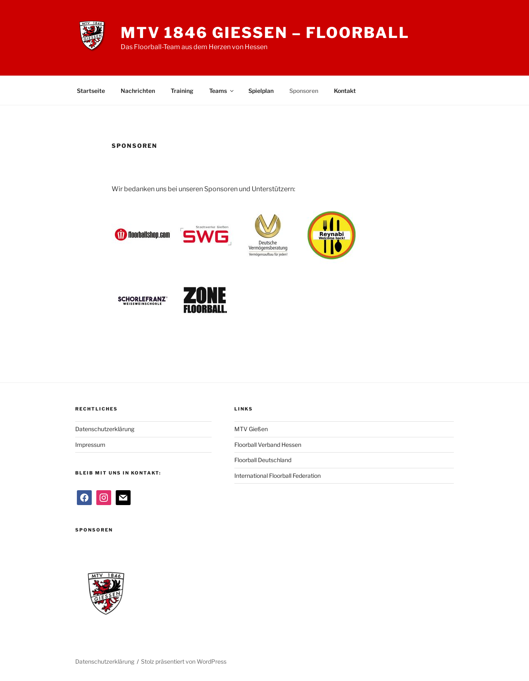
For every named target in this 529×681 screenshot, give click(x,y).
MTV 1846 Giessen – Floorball (265, 33)
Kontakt (345, 90)
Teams (222, 90)
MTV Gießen (251, 428)
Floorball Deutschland (262, 459)
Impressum (90, 444)
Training (182, 90)
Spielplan (261, 90)
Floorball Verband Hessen (267, 444)
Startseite (91, 90)
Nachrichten (138, 90)
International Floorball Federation (277, 475)
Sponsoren (303, 90)
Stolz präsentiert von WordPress (183, 661)
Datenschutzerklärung (104, 428)
